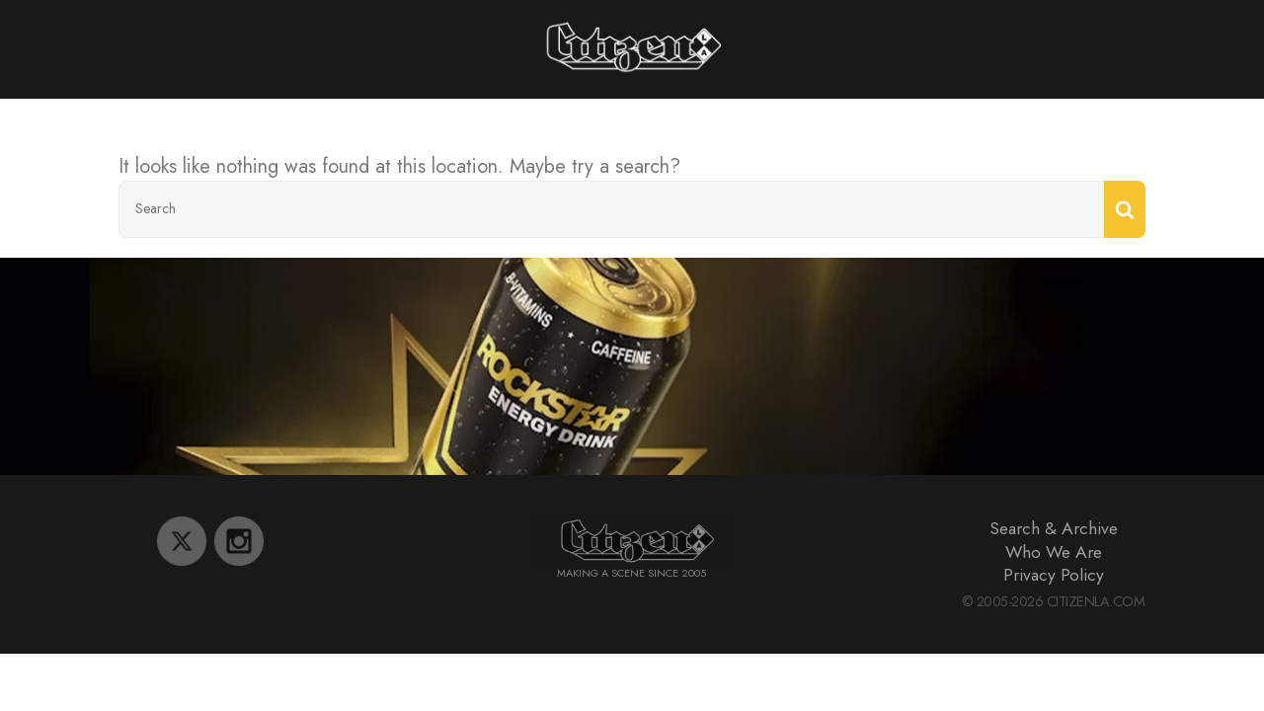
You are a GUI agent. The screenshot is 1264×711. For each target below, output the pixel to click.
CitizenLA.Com (1096, 601)
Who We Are (1053, 552)
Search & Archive (1053, 528)
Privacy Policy (1053, 575)
